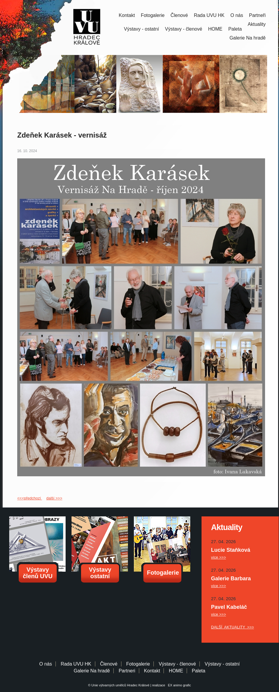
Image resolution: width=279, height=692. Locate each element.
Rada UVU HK (209, 15)
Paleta (235, 28)
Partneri (127, 670)
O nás (236, 15)
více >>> (218, 557)
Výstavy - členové (183, 28)
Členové (179, 15)
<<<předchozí (29, 498)
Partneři (257, 15)
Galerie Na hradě (92, 670)
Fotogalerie (152, 15)
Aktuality (257, 24)
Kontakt (127, 15)
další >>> (54, 498)
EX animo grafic (178, 685)
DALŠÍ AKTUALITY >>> (232, 627)
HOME (215, 28)
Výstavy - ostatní (141, 28)
